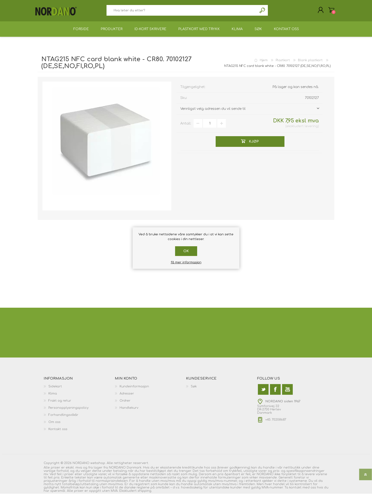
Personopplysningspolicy (68, 411)
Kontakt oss (57, 432)
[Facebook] (275, 392)
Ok (186, 251)
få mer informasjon (186, 262)
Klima (52, 397)
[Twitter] (263, 392)
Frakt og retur (59, 404)
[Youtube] (287, 392)
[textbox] (182, 12)
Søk (262, 12)
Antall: (185, 127)
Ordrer (125, 404)
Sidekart (55, 389)
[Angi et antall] (209, 126)
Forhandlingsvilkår (63, 418)
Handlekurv (329, 11)
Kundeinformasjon (134, 389)
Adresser (127, 397)
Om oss (54, 425)
